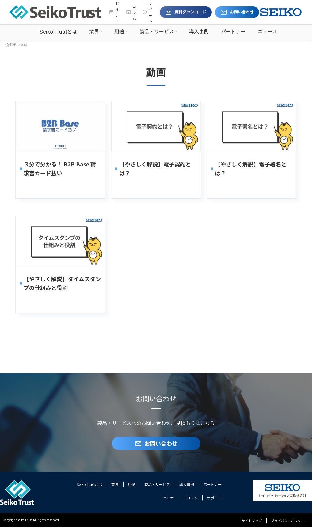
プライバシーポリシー (288, 520)
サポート (147, 12)
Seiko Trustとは (89, 484)
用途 (119, 31)
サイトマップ (252, 520)
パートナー (233, 31)
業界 (94, 31)
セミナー (114, 12)
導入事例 (199, 31)
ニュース (267, 31)
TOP (10, 44)
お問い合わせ (237, 12)
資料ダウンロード (185, 12)
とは (58, 31)
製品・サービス (156, 31)
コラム (131, 12)
